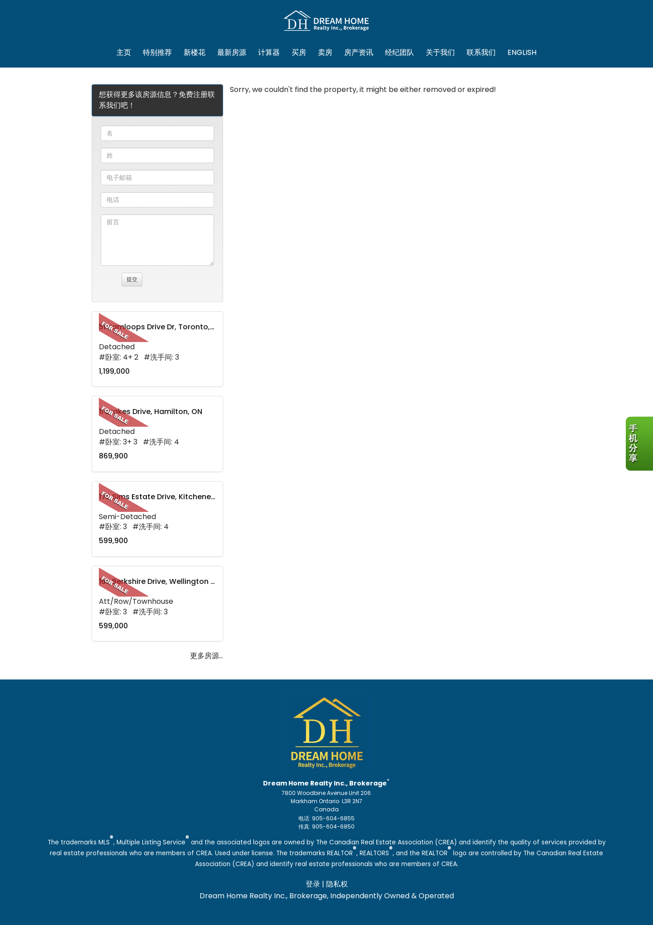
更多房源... (206, 655)
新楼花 (194, 52)
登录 (313, 884)
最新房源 (231, 52)
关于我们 (440, 52)
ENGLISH (521, 52)
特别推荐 (157, 52)
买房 (299, 52)
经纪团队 (399, 52)
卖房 (325, 52)
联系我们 (481, 52)
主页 (124, 52)
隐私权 (337, 884)
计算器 (269, 52)
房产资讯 (358, 52)
